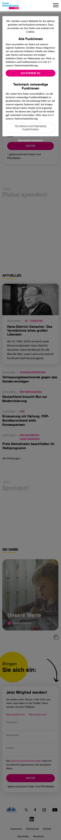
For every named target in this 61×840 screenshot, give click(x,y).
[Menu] (56, 6)
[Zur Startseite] (10, 6)
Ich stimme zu (30, 73)
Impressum (37, 140)
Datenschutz (24, 140)
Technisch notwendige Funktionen (31, 127)
